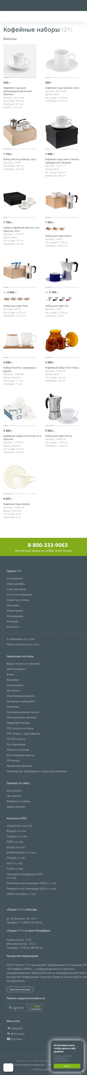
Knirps (16, 847)
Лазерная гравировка (21, 701)
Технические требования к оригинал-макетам (37, 771)
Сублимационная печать (23, 712)
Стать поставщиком (19, 594)
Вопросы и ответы (18, 801)
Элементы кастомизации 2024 (31, 888)
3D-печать (13, 760)
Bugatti (16, 831)
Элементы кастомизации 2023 (31, 883)
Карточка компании (20, 989)
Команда (12, 621)
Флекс (11, 674)
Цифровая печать (18, 723)
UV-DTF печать (16, 739)
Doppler (17, 836)
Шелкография (16, 669)
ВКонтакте (16, 1034)
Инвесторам (15, 611)
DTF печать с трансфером (23, 734)
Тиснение (13, 707)
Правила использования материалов (24, 1064)
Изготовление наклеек (21, 717)
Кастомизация (16, 744)
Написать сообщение (44, 1069)
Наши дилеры (16, 584)
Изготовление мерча (20, 755)
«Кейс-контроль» (21, 894)
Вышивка (13, 680)
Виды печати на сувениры (24, 663)
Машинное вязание (19, 766)
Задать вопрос (16, 806)
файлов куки (72, 1061)
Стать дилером (16, 589)
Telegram (15, 1028)
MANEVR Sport (21, 852)
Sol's (15, 863)
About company (23, 644)
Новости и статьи (18, 600)
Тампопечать (15, 685)
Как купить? (14, 790)
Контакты (13, 627)
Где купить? (14, 796)
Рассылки (13, 605)
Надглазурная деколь (21, 696)
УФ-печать (13, 690)
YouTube (14, 1039)
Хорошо (67, 1066)
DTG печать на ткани (20, 728)
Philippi (16, 858)
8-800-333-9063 (43, 545)
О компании (15, 578)
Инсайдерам (15, 616)
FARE (15, 842)
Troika (15, 869)
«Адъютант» (19, 825)
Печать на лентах (18, 750)
